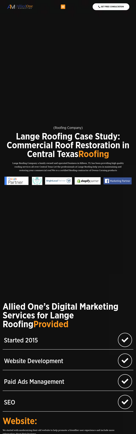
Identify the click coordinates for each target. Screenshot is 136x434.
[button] (63, 7)
